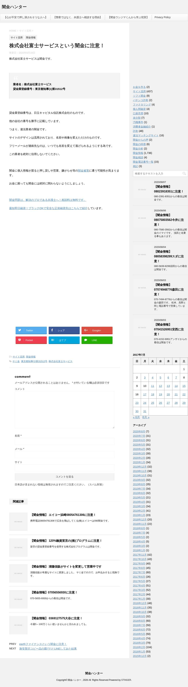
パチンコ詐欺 (140, 100)
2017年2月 (139, 594)
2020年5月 (139, 444)
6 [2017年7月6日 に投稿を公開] (168, 377)
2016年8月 (139, 620)
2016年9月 (139, 616)
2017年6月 (139, 576)
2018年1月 (139, 550)
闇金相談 (138, 157)
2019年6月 (139, 493)
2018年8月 (139, 528)
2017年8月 (139, 567)
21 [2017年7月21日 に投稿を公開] (176, 394)
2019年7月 (139, 488)
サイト (18, 462)
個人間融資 (139, 108)
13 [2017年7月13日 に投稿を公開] (168, 385)
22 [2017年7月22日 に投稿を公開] (184, 394)
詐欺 (135, 131)
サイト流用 (19, 356)
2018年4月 (139, 541)
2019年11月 (140, 471)
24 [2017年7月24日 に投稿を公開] (144, 402)
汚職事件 (138, 122)
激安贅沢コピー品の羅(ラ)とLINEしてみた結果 (48, 648)
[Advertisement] (36, 237)
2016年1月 (139, 651)
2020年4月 (139, 449)
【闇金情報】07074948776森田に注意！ (169, 289)
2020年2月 (139, 457)
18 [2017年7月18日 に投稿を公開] (152, 394)
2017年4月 (139, 585)
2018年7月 (139, 532)
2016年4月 (139, 638)
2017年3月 (139, 589)
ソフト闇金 (139, 95)
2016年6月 (139, 629)
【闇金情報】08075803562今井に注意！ (169, 220)
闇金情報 (31, 356)
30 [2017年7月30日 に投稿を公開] (137, 411)
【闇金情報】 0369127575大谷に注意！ (56, 618)
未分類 (137, 117)
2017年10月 (140, 559)
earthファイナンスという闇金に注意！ (43, 644)
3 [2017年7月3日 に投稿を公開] (144, 377)
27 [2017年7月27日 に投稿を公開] (168, 402)
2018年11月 (140, 523)
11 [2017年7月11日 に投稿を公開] (152, 385)
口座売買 (138, 113)
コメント (20, 388)
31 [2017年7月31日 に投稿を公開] (144, 411)
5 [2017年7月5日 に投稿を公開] (160, 377)
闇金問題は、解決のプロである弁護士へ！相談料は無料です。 (47, 199)
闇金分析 (138, 148)
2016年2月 (139, 647)
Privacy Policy (163, 17)
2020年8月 (139, 431)
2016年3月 (139, 642)
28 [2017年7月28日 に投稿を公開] (176, 402)
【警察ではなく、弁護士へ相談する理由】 (77, 17)
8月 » (145, 417)
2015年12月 (140, 656)
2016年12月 (140, 603)
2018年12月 (140, 519)
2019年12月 (140, 466)
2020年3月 (139, 453)
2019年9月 (139, 479)
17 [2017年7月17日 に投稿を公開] (144, 394)
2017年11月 (140, 554)
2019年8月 (139, 484)
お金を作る (139, 86)
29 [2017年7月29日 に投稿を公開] (184, 402)
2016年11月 (140, 607)
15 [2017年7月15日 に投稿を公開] (184, 385)
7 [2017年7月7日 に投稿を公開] (176, 377)
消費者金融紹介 (142, 126)
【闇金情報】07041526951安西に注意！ (169, 329)
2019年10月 (140, 475)
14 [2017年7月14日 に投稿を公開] (176, 385)
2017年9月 (139, 563)
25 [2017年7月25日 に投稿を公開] (152, 402)
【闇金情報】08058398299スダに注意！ (169, 256)
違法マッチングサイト (146, 135)
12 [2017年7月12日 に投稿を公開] (160, 385)
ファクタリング (142, 104)
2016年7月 (139, 625)
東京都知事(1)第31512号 (34, 361)
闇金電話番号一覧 (143, 161)
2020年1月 (139, 462)
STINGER (126, 680)
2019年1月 (139, 515)
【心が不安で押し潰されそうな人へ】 (26, 17)
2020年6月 (139, 440)
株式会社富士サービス (61, 361)
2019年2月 (139, 510)
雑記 (135, 166)
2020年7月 (139, 435)
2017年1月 (139, 598)
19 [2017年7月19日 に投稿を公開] (160, 394)
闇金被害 (83, 170)
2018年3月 (139, 545)
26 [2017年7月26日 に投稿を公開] (160, 402)
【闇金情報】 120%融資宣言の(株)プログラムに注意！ (66, 540)
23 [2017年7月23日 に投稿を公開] (137, 402)
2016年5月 (139, 634)
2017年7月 (139, 572)
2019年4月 (139, 501)
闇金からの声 (140, 139)
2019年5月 (139, 497)
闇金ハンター (14, 7)
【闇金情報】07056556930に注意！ (54, 592)
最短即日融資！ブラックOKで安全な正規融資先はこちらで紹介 (48, 208)
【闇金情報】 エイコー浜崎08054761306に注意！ (63, 514)
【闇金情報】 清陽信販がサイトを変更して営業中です (66, 566)
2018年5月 (139, 537)
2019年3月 (139, 506)
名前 (18, 435)
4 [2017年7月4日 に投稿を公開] (152, 377)
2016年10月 (140, 612)
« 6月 (136, 417)
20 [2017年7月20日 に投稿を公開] (168, 394)
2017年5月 (139, 581)
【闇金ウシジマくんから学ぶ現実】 (128, 17)
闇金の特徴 (139, 144)
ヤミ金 (16, 361)
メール (19, 448)
